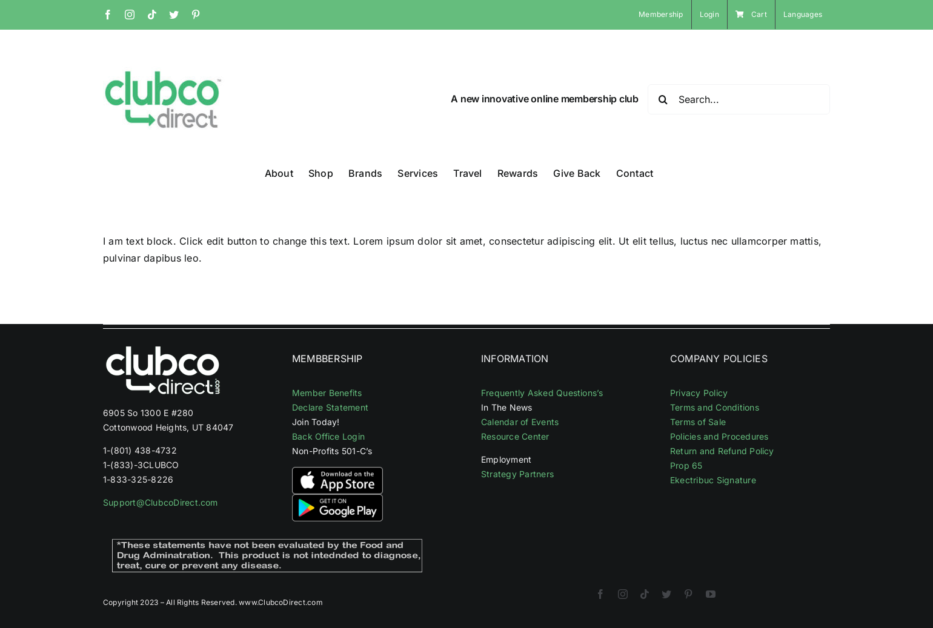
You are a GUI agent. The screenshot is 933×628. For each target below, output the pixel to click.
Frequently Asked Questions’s (542, 393)
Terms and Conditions (714, 407)
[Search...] (739, 99)
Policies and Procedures (719, 436)
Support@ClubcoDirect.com (160, 502)
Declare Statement (330, 407)
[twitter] (666, 594)
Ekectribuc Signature (713, 480)
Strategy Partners (517, 474)
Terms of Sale (698, 422)
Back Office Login (328, 436)
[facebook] (600, 594)
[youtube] (711, 594)
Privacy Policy (699, 393)
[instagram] (623, 594)
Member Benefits (327, 393)
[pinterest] (688, 594)
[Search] (663, 99)
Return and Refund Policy (722, 451)
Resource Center (515, 436)
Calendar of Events (520, 422)
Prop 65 (686, 465)
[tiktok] (644, 594)
